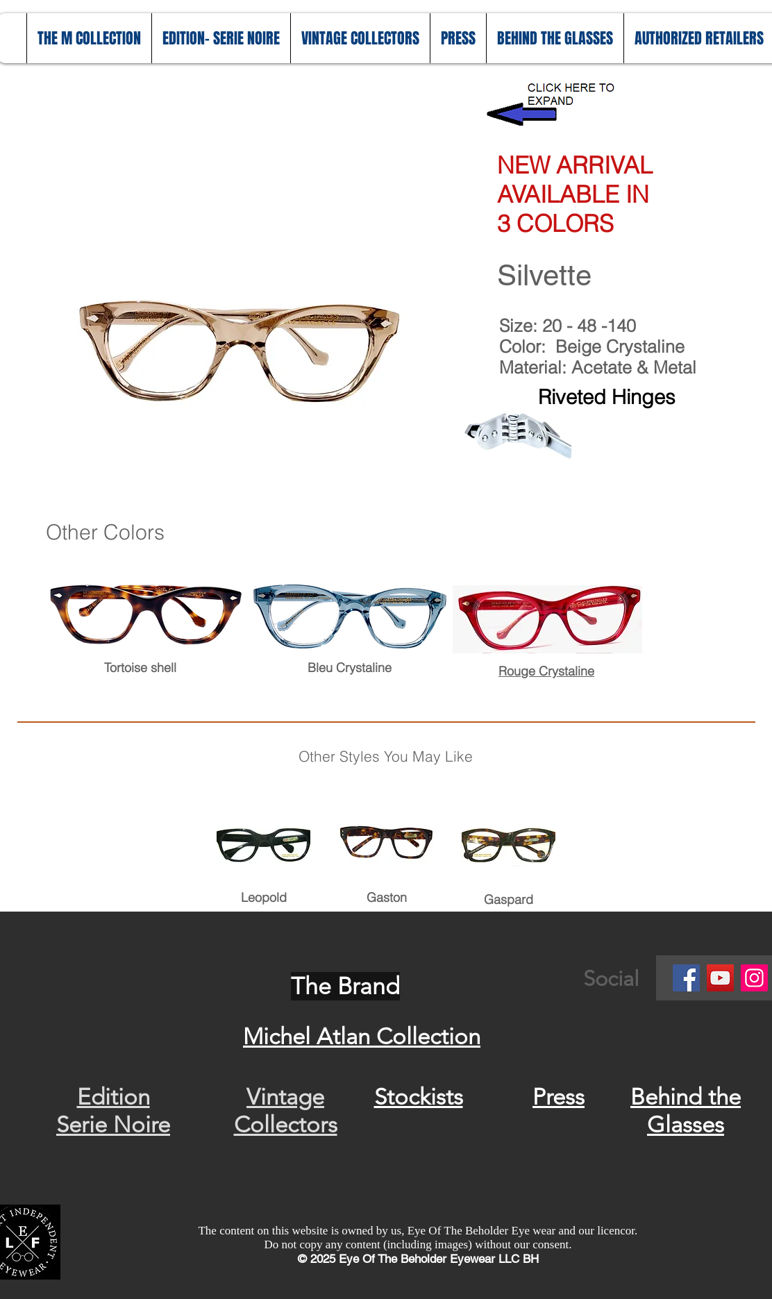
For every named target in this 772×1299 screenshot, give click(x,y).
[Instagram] (754, 977)
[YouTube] (720, 977)
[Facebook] (686, 977)
